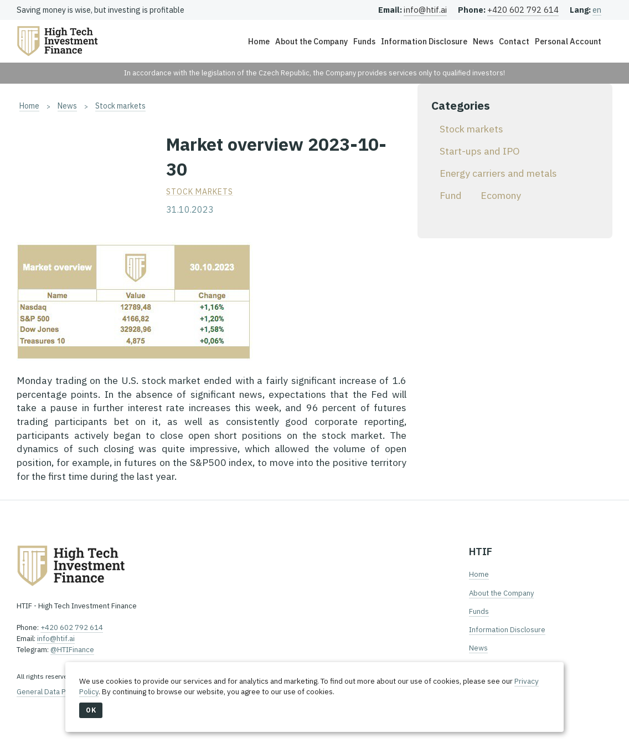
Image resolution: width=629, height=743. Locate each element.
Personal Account (568, 41)
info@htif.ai (425, 9)
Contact (514, 41)
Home (259, 41)
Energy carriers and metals (498, 173)
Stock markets (120, 106)
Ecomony (501, 195)
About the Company (311, 41)
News (483, 41)
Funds (364, 41)
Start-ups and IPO (480, 151)
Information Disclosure (424, 41)
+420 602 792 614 (523, 9)
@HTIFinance (72, 649)
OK (91, 710)
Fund (451, 195)
